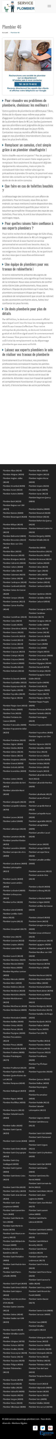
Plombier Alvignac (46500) (13, 474)
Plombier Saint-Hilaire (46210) (41, 1191)
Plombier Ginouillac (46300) (40, 748)
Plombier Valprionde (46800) (40, 1387)
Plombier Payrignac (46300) (14, 1033)
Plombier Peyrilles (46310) (39, 1040)
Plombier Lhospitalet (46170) (14, 929)
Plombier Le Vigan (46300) (39, 902)
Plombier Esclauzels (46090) (14, 678)
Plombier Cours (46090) (38, 644)
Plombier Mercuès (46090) (13, 979)
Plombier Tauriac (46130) (13, 1356)
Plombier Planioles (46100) (39, 1044)
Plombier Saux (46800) (38, 1322)
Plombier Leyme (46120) (13, 921)
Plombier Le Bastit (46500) (39, 886)
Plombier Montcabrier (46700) (41, 990)
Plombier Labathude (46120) (40, 794)
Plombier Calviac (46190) (13, 578)
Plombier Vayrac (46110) (39, 1395)
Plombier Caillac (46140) (12, 570)
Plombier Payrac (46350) (39, 1029)
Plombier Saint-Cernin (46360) (15, 1141)
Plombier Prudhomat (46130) (14, 1067)
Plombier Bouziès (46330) (39, 555)
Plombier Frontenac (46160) (14, 740)
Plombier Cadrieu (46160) (39, 563)
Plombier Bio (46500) (37, 547)
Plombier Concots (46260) (39, 636)
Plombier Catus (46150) (12, 620)
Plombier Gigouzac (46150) (40, 744)
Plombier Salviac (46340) (13, 1314)
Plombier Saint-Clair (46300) (40, 1164)
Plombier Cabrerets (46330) (14, 563)
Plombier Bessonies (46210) (14, 540)
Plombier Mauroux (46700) (39, 963)
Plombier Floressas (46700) (40, 709)
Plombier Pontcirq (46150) (39, 1048)
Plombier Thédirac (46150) (39, 1360)
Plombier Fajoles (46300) (13, 690)
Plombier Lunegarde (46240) (40, 948)
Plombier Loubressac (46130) (41, 940)
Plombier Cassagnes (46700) (40, 609)
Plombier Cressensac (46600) (41, 655)
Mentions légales (19, 1423)
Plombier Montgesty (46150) (40, 1006)
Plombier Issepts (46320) (39, 771)
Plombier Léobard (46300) (39, 917)
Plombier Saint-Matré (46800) (40, 1229)
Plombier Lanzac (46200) (39, 844)
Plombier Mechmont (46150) (40, 975)
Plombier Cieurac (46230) (13, 632)
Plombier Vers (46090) (38, 1399)
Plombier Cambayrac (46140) (14, 582)
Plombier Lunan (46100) (12, 948)
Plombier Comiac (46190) (39, 632)
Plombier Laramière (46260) (14, 848)
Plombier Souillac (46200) (13, 1349)
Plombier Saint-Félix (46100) (14, 1187)
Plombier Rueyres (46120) (13, 1110)
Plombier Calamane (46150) (14, 574)
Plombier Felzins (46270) (39, 694)
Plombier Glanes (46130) (13, 755)
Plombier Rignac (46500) (13, 1098)
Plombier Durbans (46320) (13, 671)
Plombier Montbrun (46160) (14, 990)
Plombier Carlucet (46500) (39, 601)
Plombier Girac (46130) (38, 751)
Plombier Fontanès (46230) (40, 713)
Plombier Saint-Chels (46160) (14, 1148)
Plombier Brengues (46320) (14, 559)
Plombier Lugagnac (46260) (40, 944)
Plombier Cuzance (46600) (13, 663)
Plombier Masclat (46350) (13, 963)
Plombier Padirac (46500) (39, 1025)
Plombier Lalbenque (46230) (14, 829)
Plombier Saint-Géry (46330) (14, 1191)
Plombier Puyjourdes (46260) (40, 1071)
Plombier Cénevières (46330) (15, 628)
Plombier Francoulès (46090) (14, 725)
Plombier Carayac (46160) (13, 597)
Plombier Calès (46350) (38, 574)
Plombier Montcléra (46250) (14, 994)
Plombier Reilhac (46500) (39, 1083)
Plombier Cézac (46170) (38, 628)
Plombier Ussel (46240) (12, 1383)
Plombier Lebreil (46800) (13, 909)
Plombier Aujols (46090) (38, 489)
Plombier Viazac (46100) (12, 1403)
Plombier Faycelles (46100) (14, 694)
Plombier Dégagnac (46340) (40, 663)
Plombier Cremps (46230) (13, 655)
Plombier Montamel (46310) (40, 987)
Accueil (5, 32)
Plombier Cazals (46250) (13, 624)
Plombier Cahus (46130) (38, 567)
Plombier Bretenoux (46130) (40, 559)
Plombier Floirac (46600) (13, 709)
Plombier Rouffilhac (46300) (14, 1102)
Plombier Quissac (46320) (39, 1079)
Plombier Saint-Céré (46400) (40, 1133)
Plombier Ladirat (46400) (13, 821)
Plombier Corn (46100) (38, 640)
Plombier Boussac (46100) (13, 555)
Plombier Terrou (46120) (38, 1356)
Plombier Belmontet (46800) (14, 536)
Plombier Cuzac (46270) (38, 659)
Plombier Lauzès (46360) (13, 879)
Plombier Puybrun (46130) (13, 1071)
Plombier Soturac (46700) (13, 1345)
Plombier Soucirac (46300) (39, 1345)
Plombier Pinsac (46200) (13, 1044)
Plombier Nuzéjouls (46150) (40, 1021)
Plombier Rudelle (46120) (39, 1102)
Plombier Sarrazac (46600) (39, 1314)
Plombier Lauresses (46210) (40, 871)
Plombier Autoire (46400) (13, 493)
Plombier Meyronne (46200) (40, 979)
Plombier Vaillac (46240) (12, 1387)
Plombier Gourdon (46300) (39, 759)
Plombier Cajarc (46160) (38, 570)
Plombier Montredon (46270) (40, 1010)
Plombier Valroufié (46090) (13, 1391)
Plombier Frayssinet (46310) (40, 725)
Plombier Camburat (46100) (40, 586)
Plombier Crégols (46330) (39, 651)
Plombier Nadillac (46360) (13, 1021)
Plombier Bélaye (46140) (13, 524)
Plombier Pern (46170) (38, 1033)
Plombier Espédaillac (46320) (14, 682)
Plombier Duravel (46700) (39, 667)
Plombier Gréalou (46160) (39, 763)
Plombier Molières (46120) (13, 987)
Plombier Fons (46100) (12, 713)
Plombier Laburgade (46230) (14, 802)
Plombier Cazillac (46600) (39, 624)
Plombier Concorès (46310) (14, 636)
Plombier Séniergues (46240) (41, 1337)
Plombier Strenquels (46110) (40, 1353)
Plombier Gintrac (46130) (13, 751)
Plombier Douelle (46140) (13, 667)
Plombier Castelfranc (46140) (15, 617)
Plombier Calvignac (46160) (40, 578)
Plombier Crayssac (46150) (14, 651)
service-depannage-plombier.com (24, 1419)
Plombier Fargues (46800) (39, 690)
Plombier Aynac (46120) (38, 493)
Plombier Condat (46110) (13, 640)
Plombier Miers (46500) (12, 983)
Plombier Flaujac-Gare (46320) (15, 705)
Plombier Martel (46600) (38, 960)
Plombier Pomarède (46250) (14, 1048)
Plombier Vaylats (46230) (13, 1395)
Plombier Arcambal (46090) (14, 486)
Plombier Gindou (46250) (13, 748)
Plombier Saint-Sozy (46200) (40, 1287)
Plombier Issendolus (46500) (14, 771)
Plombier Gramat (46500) (13, 763)
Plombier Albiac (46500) (38, 470)
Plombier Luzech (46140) (13, 956)
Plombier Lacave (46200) (13, 817)
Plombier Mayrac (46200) (39, 967)
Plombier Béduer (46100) (39, 516)
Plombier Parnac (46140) (13, 1029)
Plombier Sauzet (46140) (13, 1329)
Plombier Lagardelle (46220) (40, 821)
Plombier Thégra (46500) (13, 1364)
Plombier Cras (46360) (38, 647)
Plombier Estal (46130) (38, 686)
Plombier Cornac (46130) (13, 644)
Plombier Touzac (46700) (13, 1380)
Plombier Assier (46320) (12, 489)
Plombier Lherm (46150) (38, 921)
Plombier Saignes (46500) (39, 1118)
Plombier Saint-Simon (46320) (15, 1287)
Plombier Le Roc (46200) (13, 902)
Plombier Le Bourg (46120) (39, 890)
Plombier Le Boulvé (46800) (14, 890)
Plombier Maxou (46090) (12, 967)
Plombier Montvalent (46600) (14, 1017)
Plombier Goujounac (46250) (14, 759)
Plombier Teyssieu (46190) (13, 1360)
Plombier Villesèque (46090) (14, 1407)
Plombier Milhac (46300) (38, 983)
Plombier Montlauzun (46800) (15, 1010)
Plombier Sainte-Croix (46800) (41, 1310)
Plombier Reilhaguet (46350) (14, 1091)
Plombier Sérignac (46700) (13, 1341)
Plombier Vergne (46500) (13, 1399)
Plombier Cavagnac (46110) (40, 620)
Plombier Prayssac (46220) (40, 1052)
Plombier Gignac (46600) (13, 744)
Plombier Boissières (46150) (40, 551)
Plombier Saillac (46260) (12, 1125)
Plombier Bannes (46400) (13, 513)
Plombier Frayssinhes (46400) (41, 732)
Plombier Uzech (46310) (38, 1383)
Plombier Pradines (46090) (13, 1052)
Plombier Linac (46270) (12, 936)
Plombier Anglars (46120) (39, 474)
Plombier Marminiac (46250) (14, 960)
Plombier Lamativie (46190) (14, 836)
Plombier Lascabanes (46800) (15, 863)
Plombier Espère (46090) (39, 682)
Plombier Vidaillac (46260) (39, 1403)
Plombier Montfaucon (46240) (15, 1006)
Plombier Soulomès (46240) (40, 1349)
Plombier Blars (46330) (12, 551)
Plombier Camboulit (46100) (14, 586)
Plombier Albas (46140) (12, 470)
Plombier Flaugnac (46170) (39, 698)
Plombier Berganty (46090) (40, 536)
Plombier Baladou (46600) (39, 509)
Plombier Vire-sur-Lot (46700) (40, 1407)
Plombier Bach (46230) (12, 501)
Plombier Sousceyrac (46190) (15, 1353)
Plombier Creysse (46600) (13, 659)
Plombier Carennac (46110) (14, 601)
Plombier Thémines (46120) (40, 1364)
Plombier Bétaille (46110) (39, 540)
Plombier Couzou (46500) (13, 647)
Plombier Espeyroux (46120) (14, 686)
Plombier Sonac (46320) (38, 1341)
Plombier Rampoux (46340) (14, 1083)
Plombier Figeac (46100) (13, 698)
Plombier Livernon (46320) (13, 940)
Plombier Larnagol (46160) (39, 848)
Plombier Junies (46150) (13, 778)
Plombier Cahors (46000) (13, 567)
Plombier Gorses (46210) (39, 755)
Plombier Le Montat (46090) (40, 898)
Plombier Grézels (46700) (13, 767)
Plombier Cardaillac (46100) (40, 597)
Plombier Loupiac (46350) (13, 944)
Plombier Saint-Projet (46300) (15, 1283)
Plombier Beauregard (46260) (15, 516)
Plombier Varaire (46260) (39, 1391)
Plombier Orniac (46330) (13, 1025)
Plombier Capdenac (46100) (40, 593)
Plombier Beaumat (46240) (39, 513)
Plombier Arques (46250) (39, 486)
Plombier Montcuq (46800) (39, 994)
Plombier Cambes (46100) (39, 582)
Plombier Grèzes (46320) (39, 767)
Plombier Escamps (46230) (39, 671)
